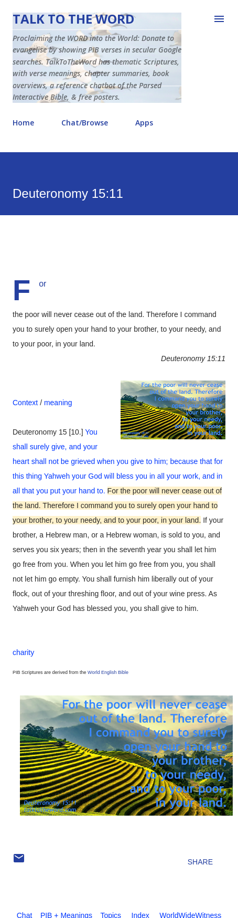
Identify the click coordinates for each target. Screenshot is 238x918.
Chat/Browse (84, 123)
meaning (58, 402)
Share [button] (200, 862)
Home (23, 123)
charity (23, 652)
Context (25, 402)
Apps (144, 123)
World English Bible (108, 672)
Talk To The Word (73, 18)
